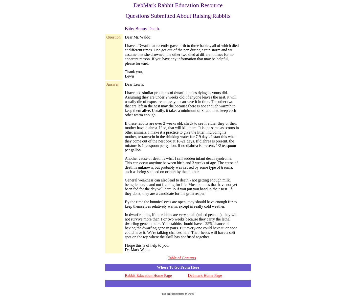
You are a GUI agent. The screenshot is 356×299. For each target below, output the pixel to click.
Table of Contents (182, 258)
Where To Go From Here (178, 267)
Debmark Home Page (205, 275)
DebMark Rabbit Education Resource (178, 5)
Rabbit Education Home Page (148, 275)
